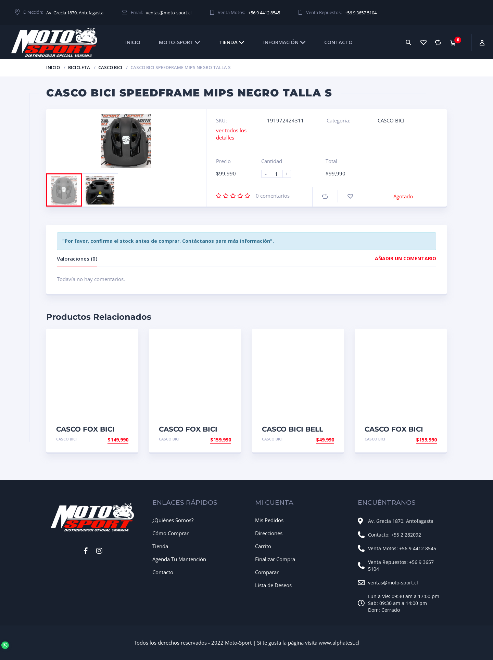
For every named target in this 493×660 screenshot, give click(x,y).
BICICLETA (79, 67)
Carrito (263, 546)
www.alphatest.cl (339, 642)
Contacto (162, 572)
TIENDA (228, 42)
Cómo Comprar (170, 533)
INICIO (132, 42)
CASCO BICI (110, 67)
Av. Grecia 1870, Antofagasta (74, 13)
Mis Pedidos (269, 520)
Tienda (160, 546)
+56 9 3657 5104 (361, 13)
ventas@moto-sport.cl (168, 13)
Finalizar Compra (275, 559)
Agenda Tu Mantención (179, 559)
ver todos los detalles (231, 134)
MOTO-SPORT (176, 42)
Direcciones (268, 533)
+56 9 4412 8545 (264, 13)
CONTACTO (338, 42)
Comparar (267, 572)
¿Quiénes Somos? (172, 520)
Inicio (53, 67)
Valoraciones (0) (77, 258)
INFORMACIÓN (281, 42)
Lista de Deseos (273, 585)
